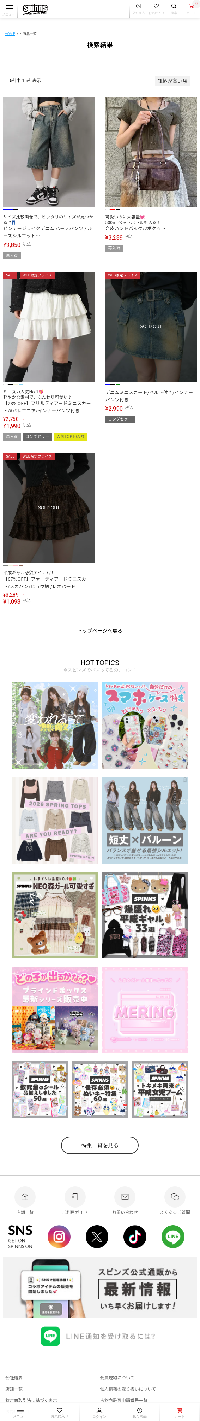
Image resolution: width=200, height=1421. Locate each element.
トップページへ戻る (99, 630)
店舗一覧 (14, 1389)
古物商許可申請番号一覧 (124, 1400)
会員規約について (117, 1377)
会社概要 (14, 1377)
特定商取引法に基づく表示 (31, 1400)
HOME (10, 34)
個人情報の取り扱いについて (128, 1389)
